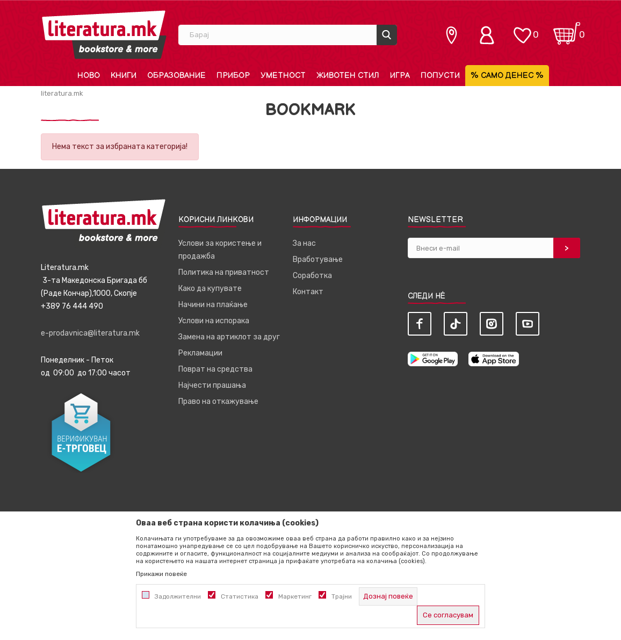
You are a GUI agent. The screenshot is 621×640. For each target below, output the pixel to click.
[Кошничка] (566, 30)
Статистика (239, 596)
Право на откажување (218, 401)
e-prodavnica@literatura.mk (90, 333)
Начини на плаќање (213, 304)
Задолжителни (178, 596)
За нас (304, 243)
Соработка (312, 275)
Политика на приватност (223, 272)
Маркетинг (295, 596)
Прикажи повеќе (161, 574)
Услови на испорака (213, 320)
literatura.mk (62, 93)
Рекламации (200, 353)
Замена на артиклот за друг (229, 337)
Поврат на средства (215, 369)
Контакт (308, 291)
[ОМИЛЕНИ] (522, 30)
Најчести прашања (212, 385)
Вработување (318, 259)
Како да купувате (210, 288)
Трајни (341, 596)
